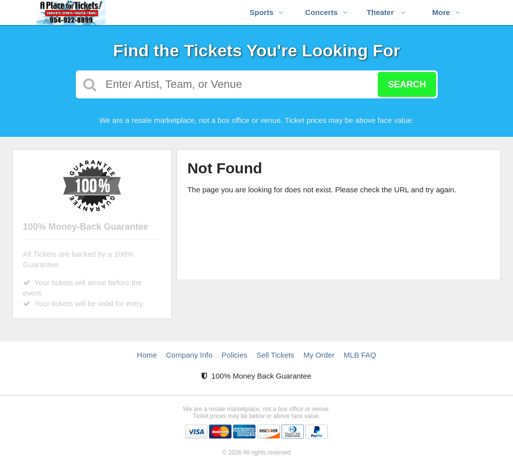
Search (407, 84)
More (446, 12)
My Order (319, 355)
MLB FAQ (360, 355)
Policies (235, 355)
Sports (266, 12)
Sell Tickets (275, 355)
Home (147, 355)
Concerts (326, 12)
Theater (386, 12)
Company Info (189, 355)
